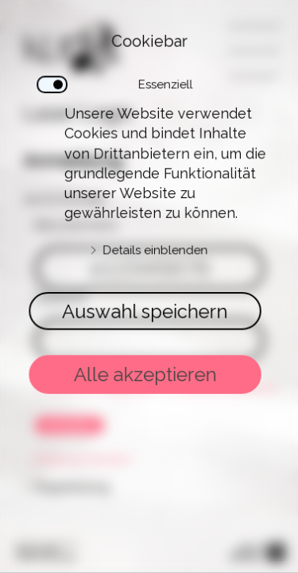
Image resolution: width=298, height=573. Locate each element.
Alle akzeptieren (145, 362)
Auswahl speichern (146, 308)
